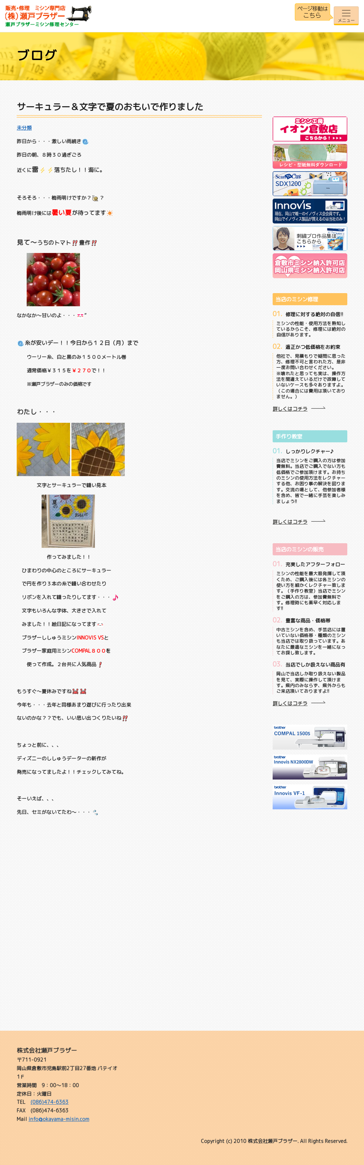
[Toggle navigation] (346, 15)
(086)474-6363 (50, 1102)
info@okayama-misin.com (58, 1119)
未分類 (24, 127)
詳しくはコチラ (290, 408)
